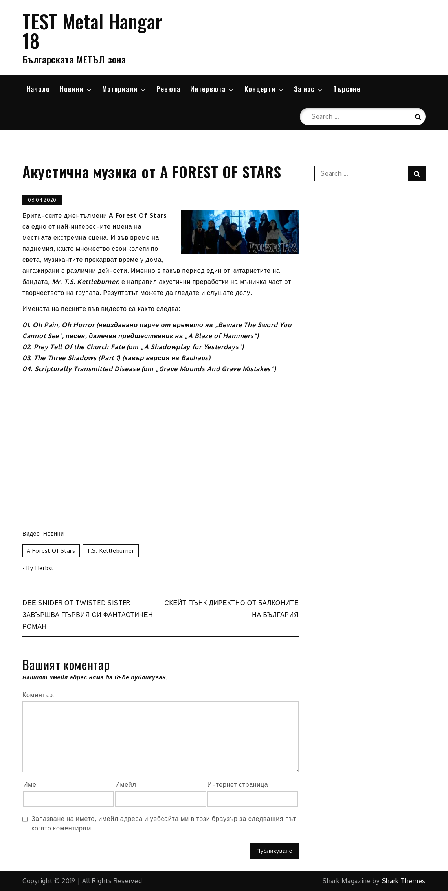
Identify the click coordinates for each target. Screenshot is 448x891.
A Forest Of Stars (51, 550)
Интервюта (212, 89)
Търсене (346, 89)
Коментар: (38, 695)
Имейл (125, 784)
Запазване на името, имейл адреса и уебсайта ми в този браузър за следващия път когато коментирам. (163, 823)
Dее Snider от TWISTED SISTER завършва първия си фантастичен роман (87, 614)
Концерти (264, 89)
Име (30, 784)
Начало (38, 89)
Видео (31, 533)
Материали (124, 89)
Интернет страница (237, 784)
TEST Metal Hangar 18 (92, 30)
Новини (76, 89)
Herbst (44, 568)
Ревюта (168, 89)
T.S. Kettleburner (110, 550)
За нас (308, 89)
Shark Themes (404, 881)
